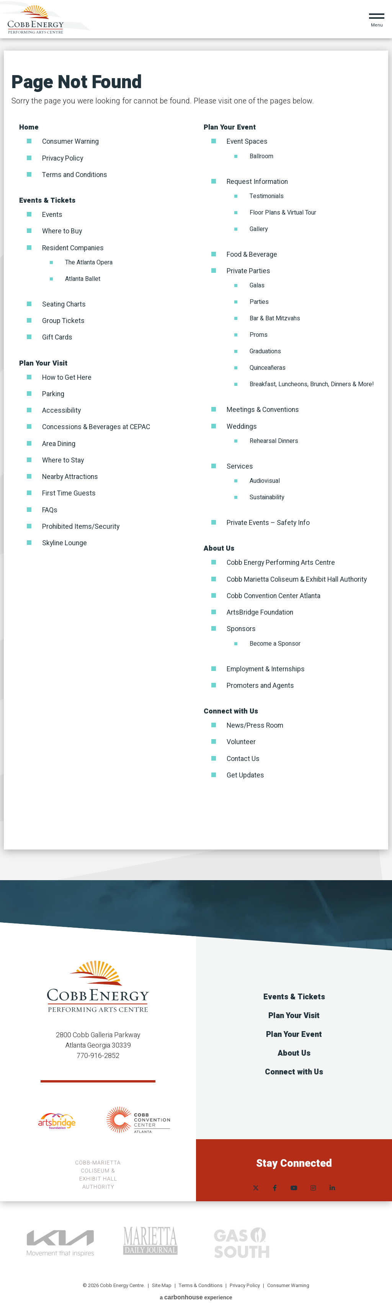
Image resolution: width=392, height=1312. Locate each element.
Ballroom (261, 156)
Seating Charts (65, 303)
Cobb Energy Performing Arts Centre (282, 562)
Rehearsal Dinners (274, 440)
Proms (259, 334)
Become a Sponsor (275, 642)
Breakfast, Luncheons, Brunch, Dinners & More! (312, 384)
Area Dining (59, 442)
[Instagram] (313, 1182)
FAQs (50, 508)
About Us (219, 548)
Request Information (258, 181)
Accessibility (61, 409)
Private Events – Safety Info (269, 522)
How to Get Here (67, 376)
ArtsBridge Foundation (261, 611)
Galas (257, 285)
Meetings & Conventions (264, 409)
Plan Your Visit (43, 362)
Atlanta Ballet (82, 278)
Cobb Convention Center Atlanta (276, 595)
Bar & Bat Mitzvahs (275, 318)
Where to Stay (63, 459)
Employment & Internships (267, 668)
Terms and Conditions (76, 174)
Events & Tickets (47, 200)
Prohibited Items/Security (81, 525)
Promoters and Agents (261, 684)
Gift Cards (57, 336)
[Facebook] (275, 1182)
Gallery (259, 228)
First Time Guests (69, 492)
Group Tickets (63, 320)
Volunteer (241, 740)
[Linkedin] (332, 1182)
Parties (259, 301)
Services (240, 466)
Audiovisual (265, 480)
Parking (53, 393)
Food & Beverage (252, 254)
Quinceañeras (268, 367)
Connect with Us (231, 710)
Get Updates (246, 773)
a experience (196, 1295)
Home (29, 127)
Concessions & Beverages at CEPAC (97, 426)
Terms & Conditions (200, 1283)
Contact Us (244, 757)
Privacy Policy (63, 158)
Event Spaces (248, 141)
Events (52, 214)
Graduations (265, 351)
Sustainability (267, 496)
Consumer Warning (71, 141)
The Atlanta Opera (89, 261)
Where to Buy (62, 231)
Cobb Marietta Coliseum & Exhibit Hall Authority (298, 578)
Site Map (162, 1283)
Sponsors (241, 628)
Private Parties (249, 271)
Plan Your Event (230, 127)
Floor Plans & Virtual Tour (283, 212)
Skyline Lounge (65, 541)
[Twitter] (255, 1182)
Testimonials (267, 195)
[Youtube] (294, 1182)
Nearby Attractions (71, 475)
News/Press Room (256, 724)
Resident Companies (74, 247)
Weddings (242, 426)
